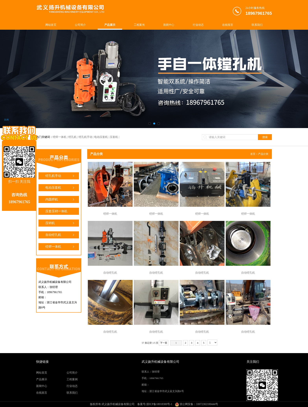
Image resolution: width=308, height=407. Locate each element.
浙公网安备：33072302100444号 (196, 404)
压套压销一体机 (60, 212)
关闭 (6, 119)
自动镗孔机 (60, 234)
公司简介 (80, 24)
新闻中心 (168, 24)
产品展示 (109, 24)
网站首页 (50, 24)
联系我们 (257, 24)
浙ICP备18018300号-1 (159, 404)
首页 (252, 153)
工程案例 (139, 24)
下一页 (163, 342)
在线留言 (227, 24)
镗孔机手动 (60, 175)
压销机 (60, 223)
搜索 (265, 137)
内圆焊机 (60, 199)
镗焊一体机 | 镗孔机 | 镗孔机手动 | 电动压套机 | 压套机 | (86, 137)
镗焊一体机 (60, 246)
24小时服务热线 (258, 11)
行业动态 (198, 24)
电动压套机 (60, 187)
